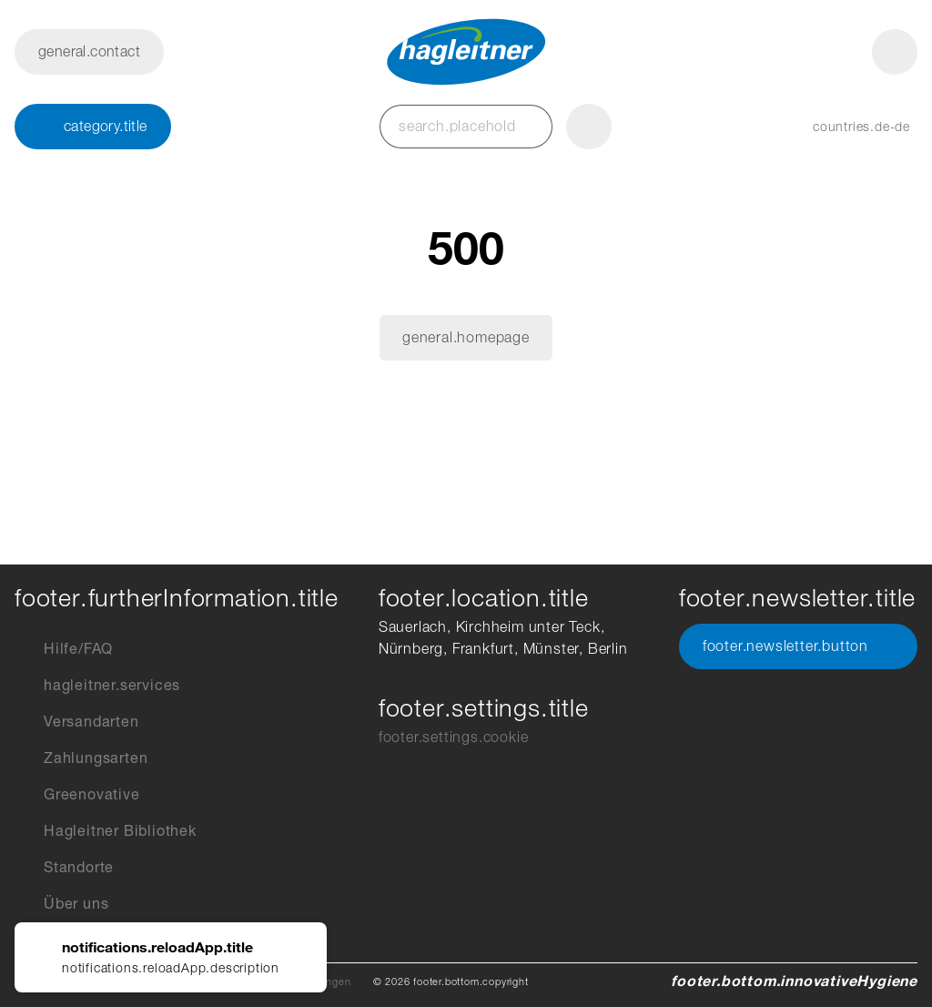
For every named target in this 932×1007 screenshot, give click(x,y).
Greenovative (77, 795)
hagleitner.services (97, 686)
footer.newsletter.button (798, 646)
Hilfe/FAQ (64, 649)
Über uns (61, 904)
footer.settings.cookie (454, 737)
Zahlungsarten (81, 758)
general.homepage (466, 337)
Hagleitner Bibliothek (106, 831)
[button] (843, 127)
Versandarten (77, 722)
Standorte (64, 868)
